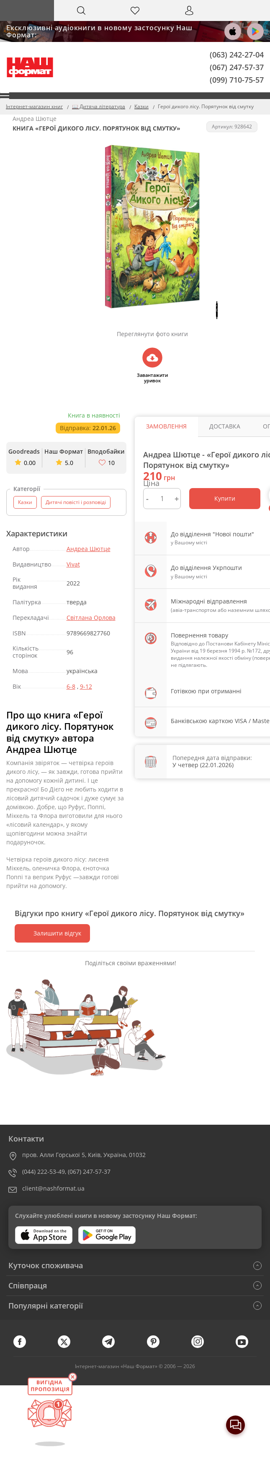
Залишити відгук (52, 933)
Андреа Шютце (89, 549)
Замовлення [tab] (164, 426)
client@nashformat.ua (53, 1188)
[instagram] (201, 1346)
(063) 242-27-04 (237, 54)
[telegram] (112, 1346)
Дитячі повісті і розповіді (76, 502)
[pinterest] (157, 1346)
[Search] (81, 10)
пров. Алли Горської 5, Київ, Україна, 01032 (84, 1155)
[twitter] (68, 1346)
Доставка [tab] (219, 426)
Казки (25, 502)
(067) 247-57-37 (237, 66)
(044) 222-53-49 (43, 1171)
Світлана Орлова (91, 618)
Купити (224, 498)
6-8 (71, 686)
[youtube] (246, 1346)
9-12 (86, 686)
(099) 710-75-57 (237, 79)
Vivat (73, 564)
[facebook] (23, 1346)
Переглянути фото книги (147, 334)
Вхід (189, 18)
